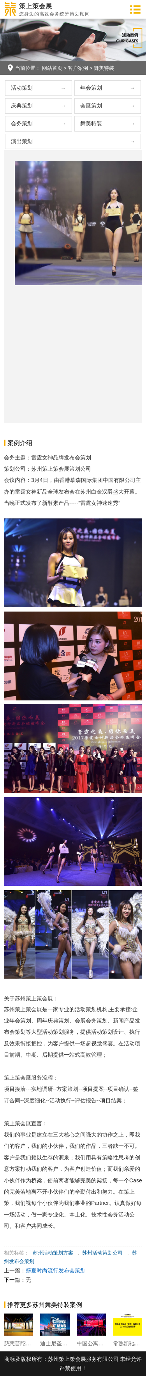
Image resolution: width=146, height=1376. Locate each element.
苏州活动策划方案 (53, 1253)
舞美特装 (104, 68)
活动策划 (22, 88)
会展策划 (91, 105)
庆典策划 (22, 105)
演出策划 (22, 141)
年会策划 (91, 88)
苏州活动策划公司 (102, 1253)
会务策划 (22, 123)
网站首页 (52, 68)
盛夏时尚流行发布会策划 (56, 1270)
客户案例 (78, 68)
